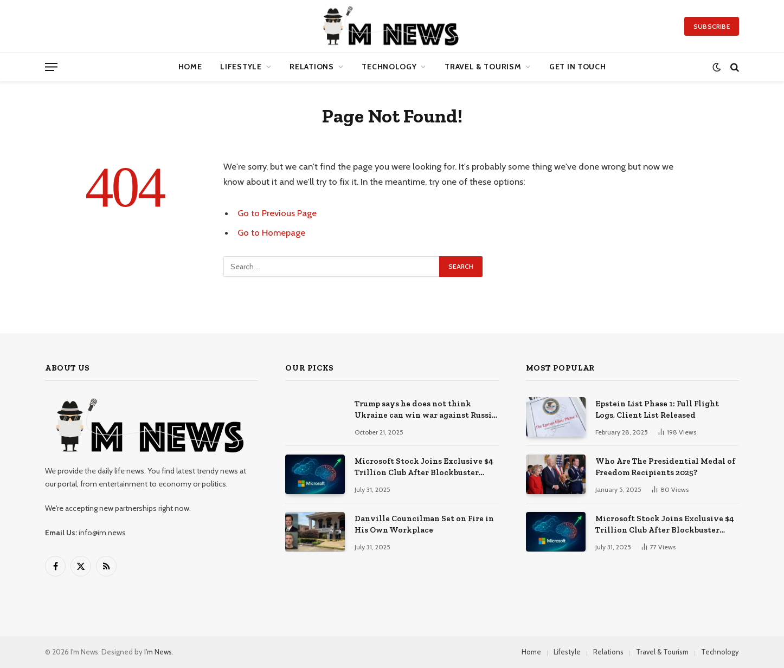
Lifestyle (240, 67)
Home (190, 67)
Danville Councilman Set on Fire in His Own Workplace (424, 524)
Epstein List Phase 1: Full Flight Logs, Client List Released (657, 409)
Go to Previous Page (277, 212)
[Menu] (51, 67)
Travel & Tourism (483, 67)
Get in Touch (577, 67)
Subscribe (711, 26)
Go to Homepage (271, 232)
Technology (389, 67)
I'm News (158, 651)
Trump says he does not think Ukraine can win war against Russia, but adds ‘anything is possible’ (426, 410)
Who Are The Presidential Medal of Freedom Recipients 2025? (665, 466)
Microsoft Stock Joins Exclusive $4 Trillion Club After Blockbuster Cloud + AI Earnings (424, 467)
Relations (311, 67)
